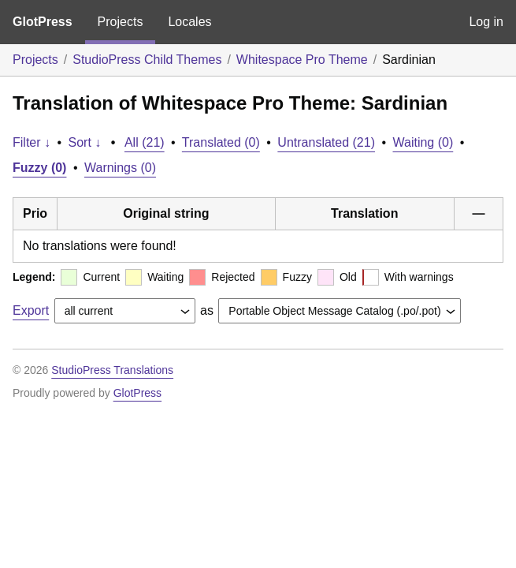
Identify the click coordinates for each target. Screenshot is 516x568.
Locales (189, 21)
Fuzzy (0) (39, 167)
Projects (120, 21)
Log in (486, 21)
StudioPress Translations (112, 370)
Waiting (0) (423, 142)
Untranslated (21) (326, 142)
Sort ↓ (85, 142)
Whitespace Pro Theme (302, 59)
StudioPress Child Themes (146, 59)
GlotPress (42, 21)
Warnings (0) (120, 167)
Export (31, 310)
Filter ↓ (31, 142)
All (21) (144, 142)
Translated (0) (221, 142)
